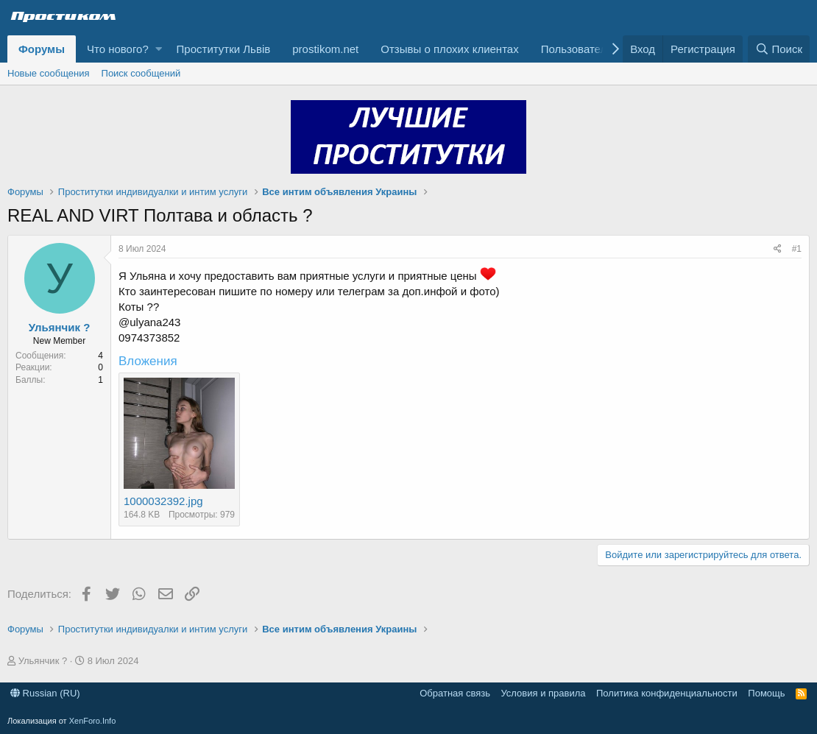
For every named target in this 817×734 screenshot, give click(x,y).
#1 (797, 249)
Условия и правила (543, 693)
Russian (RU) (45, 693)
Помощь (766, 693)
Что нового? (118, 49)
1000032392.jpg (163, 501)
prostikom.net (325, 49)
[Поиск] (779, 49)
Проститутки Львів (224, 49)
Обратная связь (455, 693)
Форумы (41, 49)
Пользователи (577, 49)
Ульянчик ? (60, 327)
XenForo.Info (92, 720)
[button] (159, 49)
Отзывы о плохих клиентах (449, 49)
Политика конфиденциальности (667, 693)
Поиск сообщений (141, 73)
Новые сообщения (48, 73)
